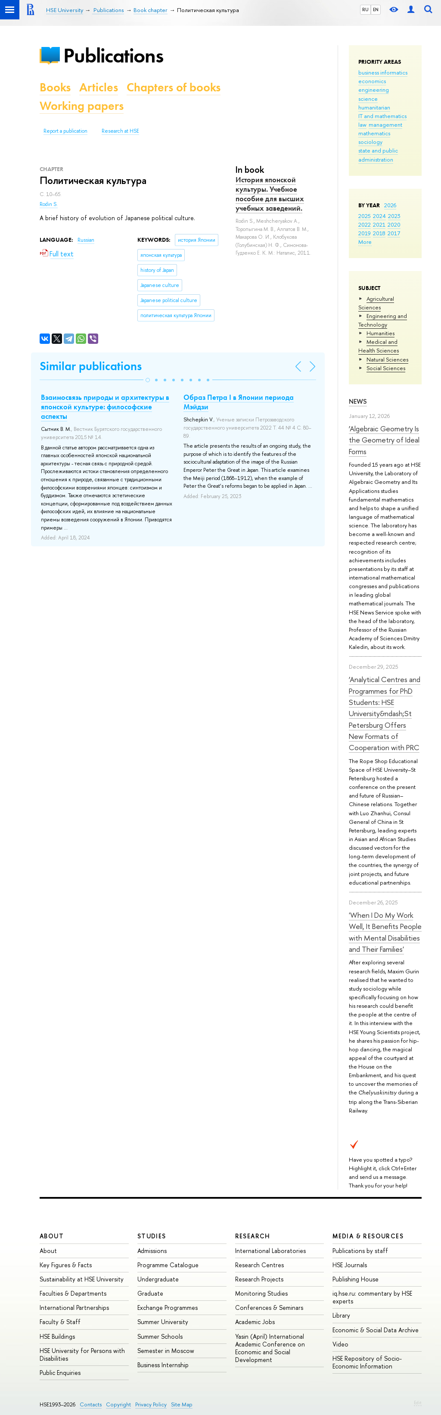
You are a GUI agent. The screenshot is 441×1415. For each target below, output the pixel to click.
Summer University (162, 1322)
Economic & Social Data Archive (375, 1330)
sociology (370, 142)
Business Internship (163, 1365)
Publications (113, 55)
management (385, 124)
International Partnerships (74, 1307)
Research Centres (259, 1265)
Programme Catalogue (168, 1265)
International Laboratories (270, 1251)
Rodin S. (49, 204)
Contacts (91, 1404)
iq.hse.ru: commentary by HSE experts (372, 1297)
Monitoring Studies (261, 1293)
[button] (147, 380)
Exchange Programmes (167, 1307)
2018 (379, 233)
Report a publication (65, 131)
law (362, 124)
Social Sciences (385, 368)
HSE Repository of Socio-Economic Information (367, 1362)
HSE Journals (349, 1265)
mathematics (374, 133)
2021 (379, 224)
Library (341, 1315)
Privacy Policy (151, 1404)
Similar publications (91, 366)
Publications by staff (360, 1251)
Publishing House (355, 1279)
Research (252, 1236)
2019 (364, 233)
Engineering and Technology (382, 320)
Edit (418, 1402)
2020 (394, 224)
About (52, 1236)
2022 (364, 224)
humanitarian (374, 107)
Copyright (118, 1404)
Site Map (182, 1404)
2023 (394, 216)
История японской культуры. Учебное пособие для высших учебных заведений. (270, 194)
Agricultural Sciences (376, 303)
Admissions (152, 1251)
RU (365, 9)
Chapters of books (173, 87)
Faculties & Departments (73, 1293)
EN (376, 9)
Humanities (380, 333)
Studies (151, 1236)
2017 (394, 233)
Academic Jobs (255, 1322)
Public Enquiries (60, 1372)
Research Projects (259, 1279)
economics (372, 81)
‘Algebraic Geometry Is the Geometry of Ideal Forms (384, 440)
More (365, 242)
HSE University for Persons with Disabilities (82, 1354)
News (358, 401)
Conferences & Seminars (269, 1307)
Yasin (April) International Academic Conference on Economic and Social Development (270, 1348)
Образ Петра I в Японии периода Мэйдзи (238, 402)
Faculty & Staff (60, 1322)
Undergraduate (158, 1279)
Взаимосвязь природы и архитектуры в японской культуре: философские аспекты (105, 407)
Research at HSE (120, 131)
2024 (379, 216)
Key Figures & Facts (66, 1265)
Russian (86, 240)
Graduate (150, 1293)
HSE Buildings (57, 1336)
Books (55, 87)
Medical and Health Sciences (378, 346)
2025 (364, 216)
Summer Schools (160, 1336)
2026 (390, 205)
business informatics (382, 72)
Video (340, 1344)
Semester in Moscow (165, 1350)
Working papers (82, 105)
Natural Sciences (387, 359)
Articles (98, 87)
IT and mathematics (382, 116)
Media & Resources (368, 1236)
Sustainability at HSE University (82, 1279)
